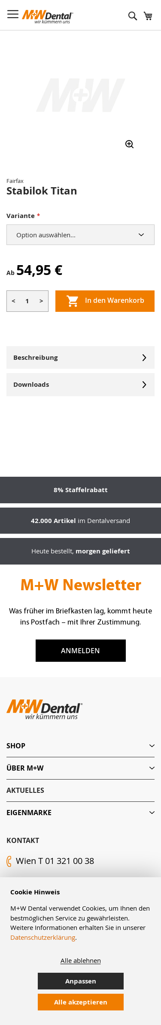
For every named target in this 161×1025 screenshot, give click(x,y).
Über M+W (24, 768)
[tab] (80, 746)
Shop (15, 745)
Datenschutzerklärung (42, 937)
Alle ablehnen (81, 960)
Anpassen (80, 981)
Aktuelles (25, 790)
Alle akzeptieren (80, 1002)
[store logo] (47, 17)
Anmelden (80, 650)
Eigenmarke (29, 812)
